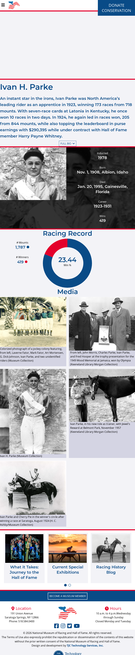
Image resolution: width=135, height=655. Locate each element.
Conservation (116, 10)
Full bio (67, 143)
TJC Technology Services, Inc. (85, 645)
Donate (116, 5)
